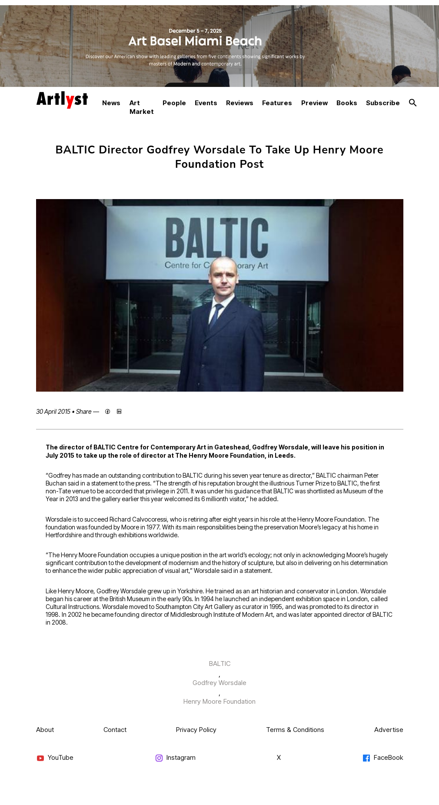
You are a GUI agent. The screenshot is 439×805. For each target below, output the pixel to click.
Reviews (239, 103)
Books (346, 103)
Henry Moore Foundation (219, 701)
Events (206, 103)
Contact (114, 729)
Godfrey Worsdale (219, 683)
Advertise (388, 729)
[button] (413, 103)
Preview (314, 103)
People (174, 103)
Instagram (175, 757)
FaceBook (382, 757)
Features (277, 103)
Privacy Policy (196, 729)
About (45, 729)
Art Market (142, 107)
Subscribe (383, 103)
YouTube (54, 757)
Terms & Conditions (295, 729)
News (111, 103)
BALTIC (219, 663)
